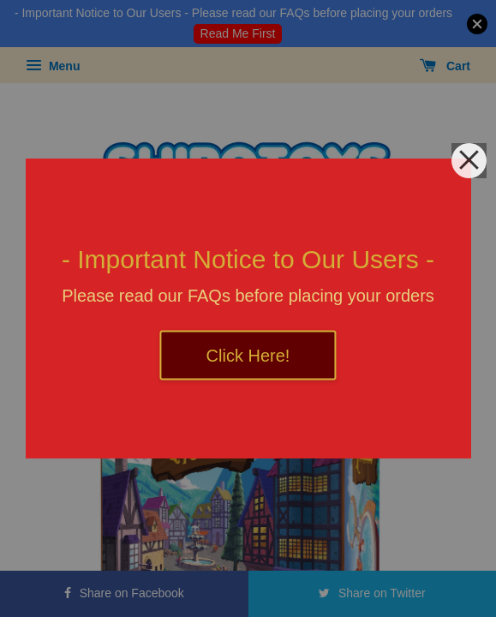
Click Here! (248, 355)
